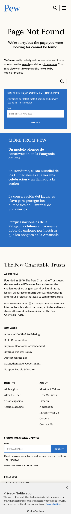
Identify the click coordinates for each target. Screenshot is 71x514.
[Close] (67, 490)
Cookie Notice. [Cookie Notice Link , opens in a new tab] (53, 506)
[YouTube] (28, 483)
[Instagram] (12, 483)
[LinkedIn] (18, 483)
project (18, 72)
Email (9, 108)
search (26, 64)
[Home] (34, 265)
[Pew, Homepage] (12, 8)
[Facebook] (6, 483)
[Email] (35, 114)
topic (7, 72)
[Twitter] (22, 483)
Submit (35, 122)
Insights (9, 383)
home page (50, 64)
